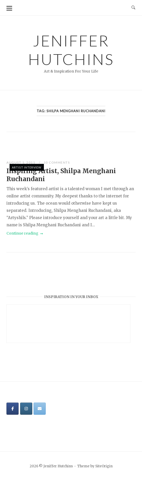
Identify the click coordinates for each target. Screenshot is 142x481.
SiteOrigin (104, 466)
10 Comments (57, 162)
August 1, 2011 (21, 162)
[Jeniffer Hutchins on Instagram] (26, 409)
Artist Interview (27, 167)
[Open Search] (133, 7)
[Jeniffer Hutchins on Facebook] (12, 409)
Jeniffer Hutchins (71, 49)
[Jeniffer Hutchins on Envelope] (40, 409)
